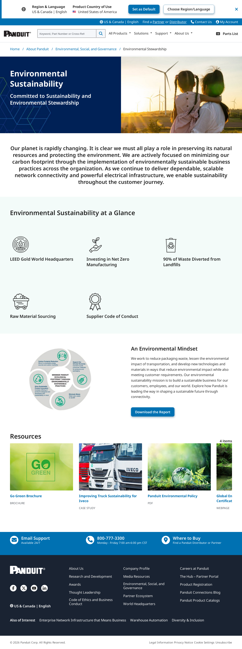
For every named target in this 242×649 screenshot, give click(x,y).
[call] (90, 540)
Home (15, 49)
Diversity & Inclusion (188, 620)
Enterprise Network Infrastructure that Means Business (82, 620)
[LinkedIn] (44, 592)
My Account (227, 22)
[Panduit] (17, 33)
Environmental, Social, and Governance (86, 49)
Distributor (178, 22)
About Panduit (37, 49)
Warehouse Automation (149, 620)
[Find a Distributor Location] (166, 540)
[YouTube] (34, 592)
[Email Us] (14, 540)
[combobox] (67, 33)
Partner (158, 22)
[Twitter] (23, 592)
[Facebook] (13, 592)
